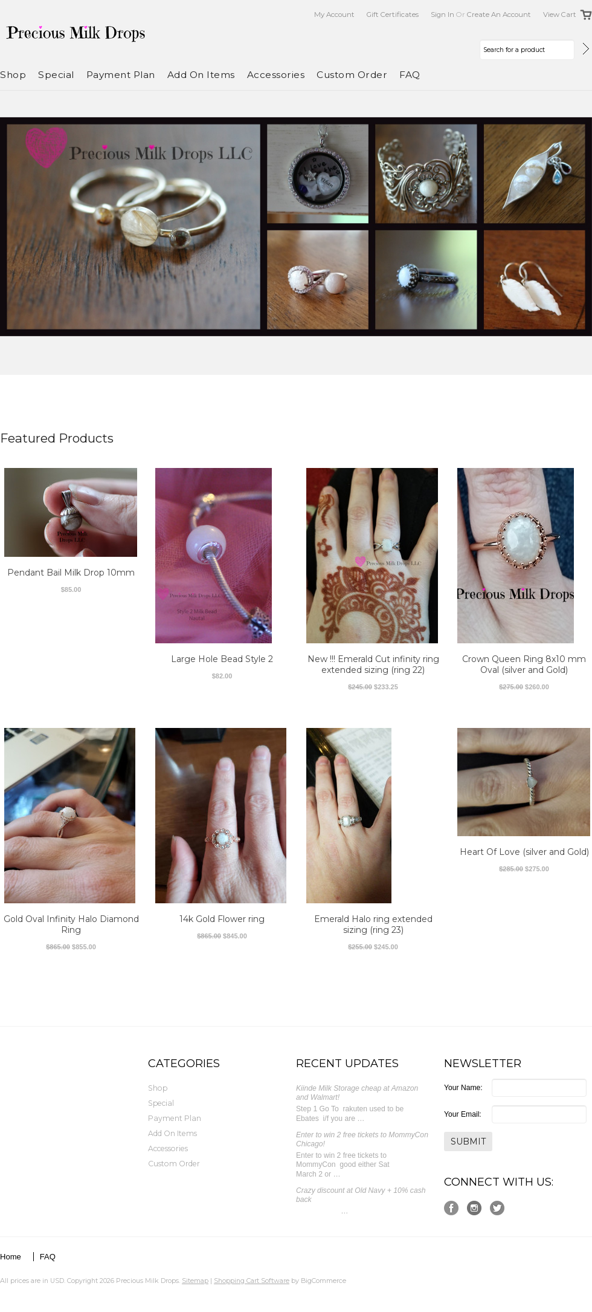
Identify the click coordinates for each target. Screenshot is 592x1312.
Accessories (276, 74)
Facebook (451, 1208)
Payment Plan (120, 74)
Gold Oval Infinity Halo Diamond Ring (71, 924)
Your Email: (462, 1114)
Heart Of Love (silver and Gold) (524, 851)
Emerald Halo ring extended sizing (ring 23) (373, 924)
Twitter (497, 1208)
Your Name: (463, 1087)
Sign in (442, 14)
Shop (13, 74)
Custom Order (352, 74)
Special (56, 74)
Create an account (499, 14)
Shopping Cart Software (251, 1280)
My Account (334, 14)
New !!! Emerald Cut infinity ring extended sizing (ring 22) (373, 664)
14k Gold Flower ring (222, 919)
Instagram (474, 1208)
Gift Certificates (393, 14)
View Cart (559, 14)
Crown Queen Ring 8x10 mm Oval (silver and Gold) (524, 664)
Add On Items (201, 74)
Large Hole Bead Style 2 (222, 659)
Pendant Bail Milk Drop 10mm (71, 572)
